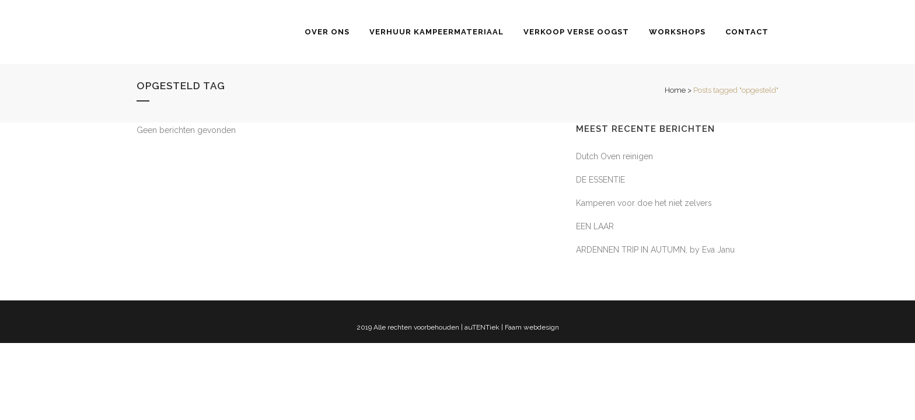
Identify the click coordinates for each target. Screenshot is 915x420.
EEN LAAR (595, 226)
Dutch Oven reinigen (614, 156)
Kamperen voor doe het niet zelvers (644, 203)
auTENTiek (482, 327)
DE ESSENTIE (600, 179)
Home (675, 90)
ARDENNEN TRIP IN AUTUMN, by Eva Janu (655, 249)
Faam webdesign (532, 327)
